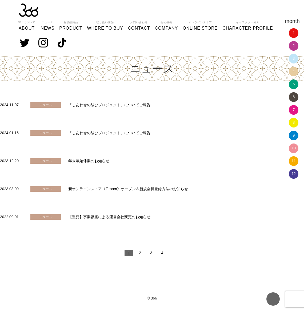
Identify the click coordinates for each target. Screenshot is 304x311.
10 (294, 148)
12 (294, 174)
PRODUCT (70, 24)
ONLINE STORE (200, 24)
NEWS (47, 24)
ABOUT (27, 24)
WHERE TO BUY (105, 24)
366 (28, 10)
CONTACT (139, 24)
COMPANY (166, 24)
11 (294, 161)
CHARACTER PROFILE (247, 24)
